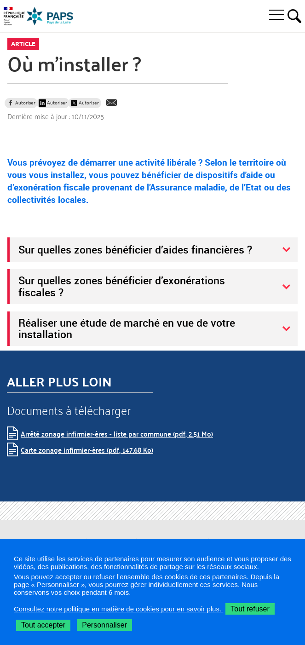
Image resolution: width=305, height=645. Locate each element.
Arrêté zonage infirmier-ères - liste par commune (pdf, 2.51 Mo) (117, 433)
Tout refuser (249, 609)
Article (23, 43)
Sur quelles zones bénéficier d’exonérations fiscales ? (121, 286)
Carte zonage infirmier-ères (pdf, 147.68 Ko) (87, 449)
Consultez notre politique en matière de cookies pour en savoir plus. (118, 609)
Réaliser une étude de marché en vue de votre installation (126, 328)
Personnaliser (104, 625)
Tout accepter (43, 625)
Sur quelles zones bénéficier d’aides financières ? (135, 249)
